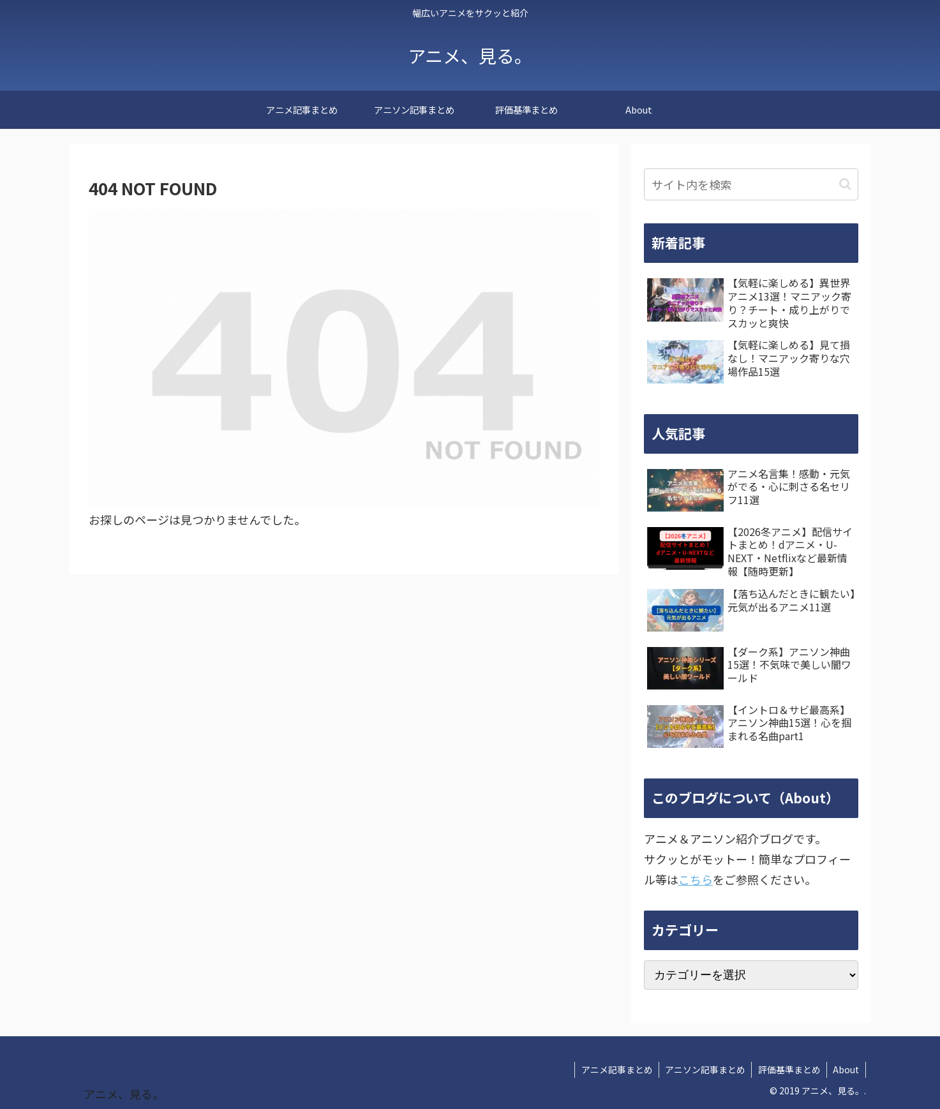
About (846, 1069)
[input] (751, 184)
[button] (845, 184)
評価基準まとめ (788, 1069)
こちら (695, 879)
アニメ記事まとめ (614, 1069)
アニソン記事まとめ (703, 1069)
